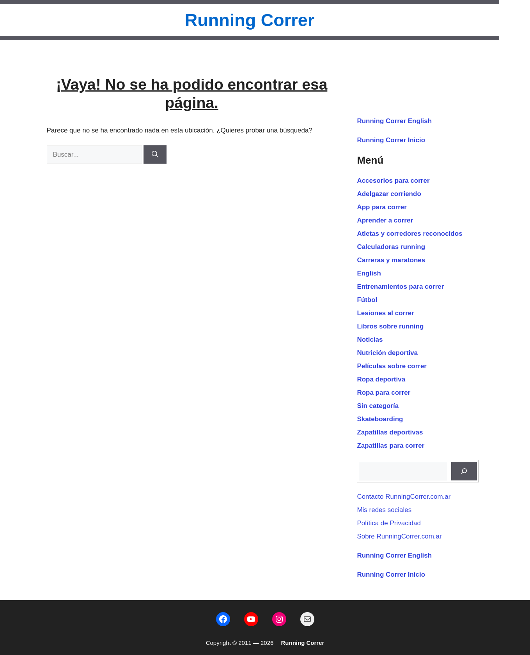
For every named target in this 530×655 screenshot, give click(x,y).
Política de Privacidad (388, 523)
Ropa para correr (383, 392)
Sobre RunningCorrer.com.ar (399, 536)
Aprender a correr (385, 220)
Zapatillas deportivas (390, 432)
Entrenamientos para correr (400, 286)
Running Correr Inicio (391, 140)
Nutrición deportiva (387, 353)
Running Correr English (394, 121)
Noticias (370, 339)
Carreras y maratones (391, 260)
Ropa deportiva (381, 379)
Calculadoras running (391, 247)
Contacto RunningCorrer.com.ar (403, 496)
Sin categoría (378, 406)
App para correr (382, 207)
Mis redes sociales (384, 510)
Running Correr (250, 20)
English (369, 273)
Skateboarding (380, 419)
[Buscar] (155, 154)
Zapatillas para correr (390, 445)
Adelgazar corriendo (389, 194)
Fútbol (367, 300)
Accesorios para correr (393, 180)
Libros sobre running (390, 326)
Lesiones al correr (385, 313)
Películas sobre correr (392, 366)
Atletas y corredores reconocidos (409, 233)
